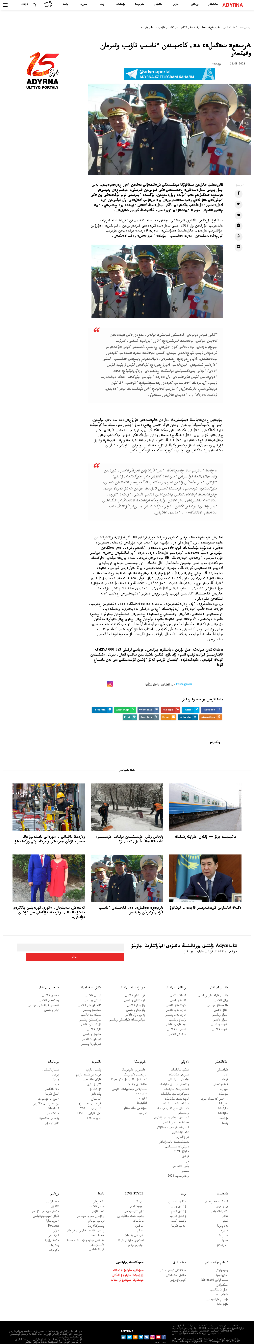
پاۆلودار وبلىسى (135, 1001)
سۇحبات (223, 1085)
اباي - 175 (94, 1109)
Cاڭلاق (55, 1197)
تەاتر (225, 1207)
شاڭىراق (138, 1217)
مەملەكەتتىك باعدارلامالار (174, 1133)
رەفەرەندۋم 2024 (178, 1167)
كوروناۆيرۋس (178, 1271)
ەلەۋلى (176, 4)
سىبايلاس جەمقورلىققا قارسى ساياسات (129, 1082)
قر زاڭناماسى (96, 1240)
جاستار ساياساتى (178, 1070)
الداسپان (96, 1090)
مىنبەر (185, 1162)
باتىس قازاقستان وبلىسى (213, 986)
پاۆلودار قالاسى (136, 996)
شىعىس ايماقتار (49, 978)
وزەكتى (194, 4)
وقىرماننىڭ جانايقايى (130, 1207)
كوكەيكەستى (220, 1075)
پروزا (56, 1070)
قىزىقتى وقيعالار (133, 1226)
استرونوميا (222, 1266)
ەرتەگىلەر (53, 1104)
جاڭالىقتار (213, 4)
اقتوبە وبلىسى (219, 1016)
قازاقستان (222, 1061)
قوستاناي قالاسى (135, 986)
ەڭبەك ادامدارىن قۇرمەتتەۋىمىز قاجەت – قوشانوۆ (205, 908)
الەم (226, 1066)
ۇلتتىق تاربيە (178, 1207)
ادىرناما (223, 1095)
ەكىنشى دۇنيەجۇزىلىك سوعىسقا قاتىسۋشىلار (85, 1233)
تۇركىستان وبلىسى (90, 1011)
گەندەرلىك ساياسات (176, 1080)
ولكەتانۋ (96, 1085)
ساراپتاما (223, 1099)
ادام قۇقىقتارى (180, 1123)
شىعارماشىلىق (50, 1061)
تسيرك (224, 1222)
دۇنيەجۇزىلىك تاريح (88, 1066)
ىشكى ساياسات (180, 1061)
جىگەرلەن (222, 1276)
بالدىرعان (98, 1192)
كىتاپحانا (53, 1099)
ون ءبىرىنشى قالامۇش (46, 1095)
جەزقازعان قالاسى (175, 1016)
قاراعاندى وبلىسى (175, 1006)
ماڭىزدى (158, 4)
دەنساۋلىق (52, 1192)
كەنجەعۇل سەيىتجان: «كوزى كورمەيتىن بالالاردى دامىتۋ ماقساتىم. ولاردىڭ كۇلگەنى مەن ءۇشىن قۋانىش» (49, 913)
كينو (225, 1212)
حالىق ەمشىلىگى (176, 1266)
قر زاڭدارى (182, 1128)
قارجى (143, 1104)
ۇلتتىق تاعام (178, 1202)
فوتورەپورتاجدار (133, 1236)
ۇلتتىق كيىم (178, 1212)
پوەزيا (55, 1066)
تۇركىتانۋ (95, 1080)
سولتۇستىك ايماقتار (132, 978)
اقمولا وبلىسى (178, 991)
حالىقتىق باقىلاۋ (137, 1075)
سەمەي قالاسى (50, 986)
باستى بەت (245, 28)
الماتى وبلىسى (93, 991)
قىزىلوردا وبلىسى (91, 1035)
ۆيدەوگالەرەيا (96, 1217)
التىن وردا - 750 (90, 1099)
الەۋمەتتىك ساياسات (177, 1090)
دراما (56, 1075)
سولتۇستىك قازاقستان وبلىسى (127, 1011)
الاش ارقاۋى (52, 1114)
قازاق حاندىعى (92, 1070)
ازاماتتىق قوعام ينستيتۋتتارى (171, 1109)
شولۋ (56, 1222)
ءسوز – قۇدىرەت (48, 1090)
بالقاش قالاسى (177, 1025)
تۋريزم (143, 1089)
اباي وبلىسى (51, 1001)
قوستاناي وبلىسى (134, 991)
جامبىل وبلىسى (92, 1025)
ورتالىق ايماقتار (176, 978)
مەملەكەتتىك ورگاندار (176, 1113)
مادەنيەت (222, 1184)
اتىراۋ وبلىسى (220, 1006)
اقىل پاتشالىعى (219, 1281)
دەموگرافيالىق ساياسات (175, 1085)
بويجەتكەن (136, 1197)
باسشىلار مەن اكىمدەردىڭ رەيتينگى (173, 1101)
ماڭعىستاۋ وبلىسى (217, 996)
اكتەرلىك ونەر (219, 1202)
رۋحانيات (120, 4)
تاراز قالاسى (94, 1020)
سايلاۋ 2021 (181, 1142)
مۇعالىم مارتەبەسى (217, 1290)
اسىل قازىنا (52, 1085)
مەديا (225, 1231)
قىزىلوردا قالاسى (91, 1030)
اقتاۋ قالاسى (221, 1001)
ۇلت (102, 4)
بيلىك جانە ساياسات (176, 1095)
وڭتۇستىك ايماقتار (89, 978)
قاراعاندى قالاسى (176, 1001)
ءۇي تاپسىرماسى (133, 1202)
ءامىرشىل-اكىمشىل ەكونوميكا (129, 1070)
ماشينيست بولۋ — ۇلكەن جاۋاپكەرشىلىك (205, 837)
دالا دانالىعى (51, 1080)
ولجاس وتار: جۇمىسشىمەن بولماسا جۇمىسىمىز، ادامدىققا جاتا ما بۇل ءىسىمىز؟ (129, 840)
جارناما (245, 1338)
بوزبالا (139, 1192)
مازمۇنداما (222, 1295)
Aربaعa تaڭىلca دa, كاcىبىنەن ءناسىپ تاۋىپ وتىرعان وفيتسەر (131, 911)
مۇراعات (223, 1109)
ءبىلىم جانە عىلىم (216, 1253)
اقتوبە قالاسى (220, 1020)
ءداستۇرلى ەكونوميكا (134, 1061)
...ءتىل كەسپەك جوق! (214, 1090)
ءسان (140, 1222)
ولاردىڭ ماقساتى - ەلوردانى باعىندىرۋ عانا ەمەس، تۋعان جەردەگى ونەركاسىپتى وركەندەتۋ (50, 840)
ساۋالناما (223, 1104)
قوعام (225, 1070)
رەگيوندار (53, 1236)
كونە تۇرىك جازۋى (89, 1095)
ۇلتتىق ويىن (178, 1197)
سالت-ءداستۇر (177, 1192)
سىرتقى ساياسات (178, 1066)
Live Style (134, 1184)
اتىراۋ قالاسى (220, 1011)
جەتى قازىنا (178, 1217)
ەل (187, 1152)
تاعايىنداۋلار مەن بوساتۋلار (173, 1118)
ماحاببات (138, 1212)
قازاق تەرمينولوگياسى (46, 1207)
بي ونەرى (222, 1197)
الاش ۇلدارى (94, 1075)
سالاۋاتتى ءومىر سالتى (173, 1261)
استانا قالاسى (178, 986)
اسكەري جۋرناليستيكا (130, 1231)
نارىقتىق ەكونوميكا (135, 1066)
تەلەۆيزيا (222, 1217)
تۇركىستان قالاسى (90, 1016)
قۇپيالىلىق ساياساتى (222, 1338)
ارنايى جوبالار (96, 1212)
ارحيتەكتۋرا (221, 1236)
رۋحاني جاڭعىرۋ (49, 1109)
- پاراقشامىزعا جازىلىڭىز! (168, 685)
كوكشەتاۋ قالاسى (176, 996)
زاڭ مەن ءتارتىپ (48, 4)
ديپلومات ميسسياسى (177, 1138)
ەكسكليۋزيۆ (52, 1231)
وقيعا (65, 4)
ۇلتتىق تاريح (93, 1061)
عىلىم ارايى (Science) (214, 1271)
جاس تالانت (97, 1197)
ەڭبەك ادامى (229, 28)
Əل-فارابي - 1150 (89, 1104)
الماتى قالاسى (93, 986)
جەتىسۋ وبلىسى (92, 1001)
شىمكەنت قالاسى (91, 1006)
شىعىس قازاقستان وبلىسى (43, 996)
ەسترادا (223, 1226)
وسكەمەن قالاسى (49, 991)
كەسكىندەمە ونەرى (216, 1192)
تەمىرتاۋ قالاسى (176, 1020)
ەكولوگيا (53, 1241)
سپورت (84, 4)
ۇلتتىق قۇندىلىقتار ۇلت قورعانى (85, 1222)
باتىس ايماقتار (219, 978)
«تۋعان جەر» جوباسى (90, 1207)
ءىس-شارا (52, 1212)
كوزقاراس (53, 1226)
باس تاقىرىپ (181, 1157)
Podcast (53, 1217)
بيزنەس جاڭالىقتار (135, 1099)
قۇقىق (185, 1147)
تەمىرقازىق (97, 1202)
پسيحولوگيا (221, 1261)
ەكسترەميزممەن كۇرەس (45, 1202)
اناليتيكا (142, 1094)
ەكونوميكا (139, 4)
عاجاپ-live (221, 1286)
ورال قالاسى (221, 991)
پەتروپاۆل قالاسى (135, 1006)
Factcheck (97, 1226)
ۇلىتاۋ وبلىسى (177, 1011)
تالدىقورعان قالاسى (89, 996)
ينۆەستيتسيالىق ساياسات (174, 1075)
